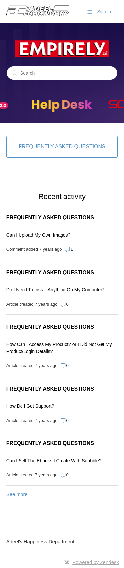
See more (17, 494)
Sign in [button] (104, 11)
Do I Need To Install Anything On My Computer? (55, 289)
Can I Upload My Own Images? (38, 235)
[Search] (62, 73)
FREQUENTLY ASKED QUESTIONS (50, 217)
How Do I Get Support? (30, 406)
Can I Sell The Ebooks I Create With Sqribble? (54, 460)
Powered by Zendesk (95, 562)
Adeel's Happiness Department (40, 541)
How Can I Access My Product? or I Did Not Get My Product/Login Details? (59, 348)
